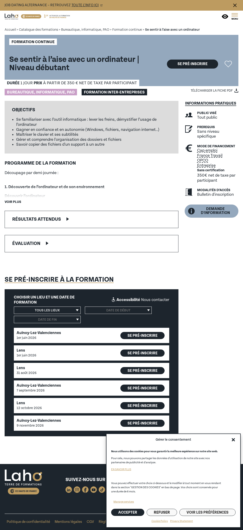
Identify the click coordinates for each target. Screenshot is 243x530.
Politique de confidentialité (28, 522)
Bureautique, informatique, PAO (85, 30)
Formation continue (127, 30)
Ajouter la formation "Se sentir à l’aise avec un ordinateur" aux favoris (228, 63)
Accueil (10, 30)
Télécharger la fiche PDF (212, 91)
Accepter (127, 512)
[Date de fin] (47, 319)
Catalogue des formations (38, 30)
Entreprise (206, 165)
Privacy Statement (181, 521)
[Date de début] (118, 310)
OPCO (202, 160)
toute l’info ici (85, 5)
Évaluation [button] (26, 243)
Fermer (234, 5)
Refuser (162, 512)
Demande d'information (209, 211)
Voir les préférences (207, 512)
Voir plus (13, 202)
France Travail (209, 155)
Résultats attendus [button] (36, 219)
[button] (233, 439)
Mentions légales (68, 522)
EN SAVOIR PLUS (121, 469)
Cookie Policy (159, 521)
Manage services (123, 501)
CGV (90, 522)
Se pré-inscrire (192, 64)
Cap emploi (207, 150)
